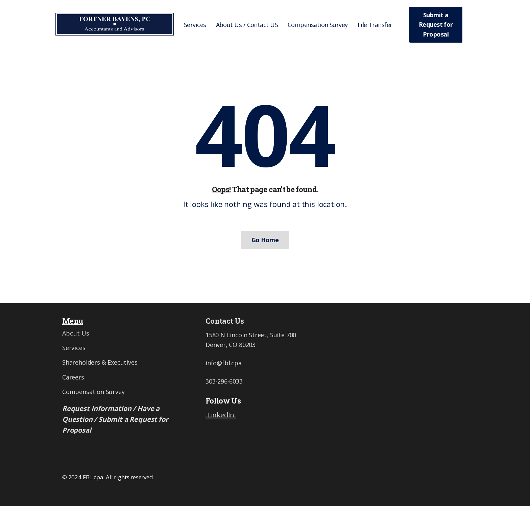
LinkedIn (221, 414)
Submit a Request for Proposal (436, 25)
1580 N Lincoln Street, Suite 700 (251, 335)
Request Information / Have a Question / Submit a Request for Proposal (115, 419)
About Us (75, 333)
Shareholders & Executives (100, 362)
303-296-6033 (224, 381)
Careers (73, 377)
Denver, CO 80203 (231, 345)
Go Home (265, 240)
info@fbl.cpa (224, 363)
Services (74, 348)
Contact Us (225, 321)
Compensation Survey (93, 392)
